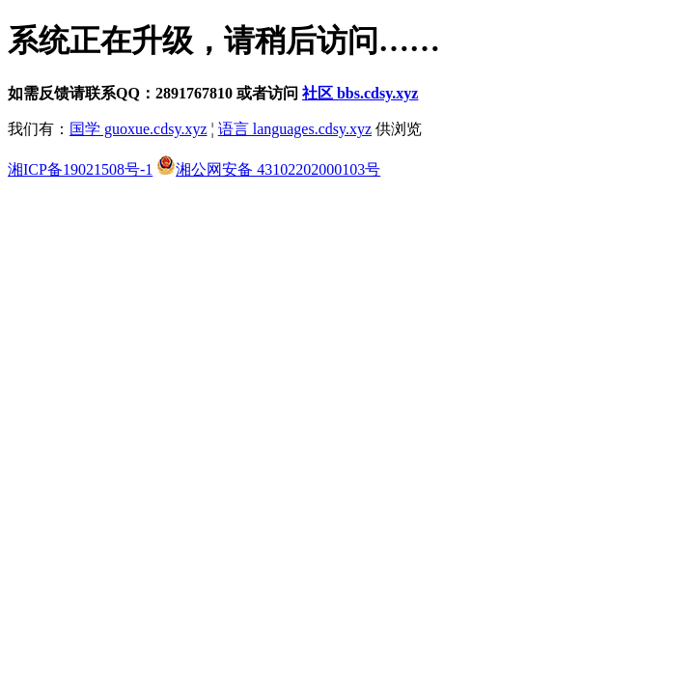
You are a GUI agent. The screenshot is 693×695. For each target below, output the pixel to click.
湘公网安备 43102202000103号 (268, 169)
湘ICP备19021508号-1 (80, 169)
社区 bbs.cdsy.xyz (360, 93)
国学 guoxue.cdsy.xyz (138, 129)
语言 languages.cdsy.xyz (295, 129)
